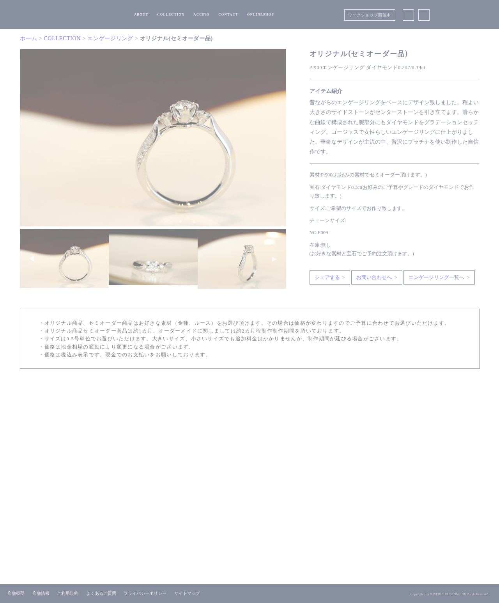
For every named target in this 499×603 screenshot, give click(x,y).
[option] (153, 137)
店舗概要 (16, 593)
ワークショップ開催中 (369, 15)
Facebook (408, 14)
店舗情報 (41, 593)
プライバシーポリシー (145, 593)
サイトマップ (187, 593)
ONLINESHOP (260, 14)
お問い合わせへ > (376, 277)
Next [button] (274, 259)
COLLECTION (170, 14)
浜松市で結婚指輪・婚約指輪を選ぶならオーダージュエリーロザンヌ (89, 14)
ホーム (28, 38)
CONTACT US (250, 430)
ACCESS (201, 14)
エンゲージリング (110, 38)
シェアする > (330, 277)
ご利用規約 (67, 593)
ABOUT (141, 14)
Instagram (424, 14)
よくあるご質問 (101, 593)
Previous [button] (31, 259)
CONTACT (228, 14)
